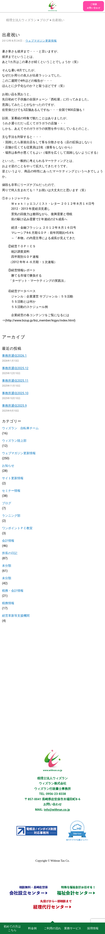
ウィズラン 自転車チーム (20, 428)
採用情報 (92, 928)
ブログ (44, 20)
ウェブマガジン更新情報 (41, 40)
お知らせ (8, 466)
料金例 (32, 928)
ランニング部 (11, 516)
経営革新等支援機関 (16, 615)
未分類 (6, 565)
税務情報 (8, 603)
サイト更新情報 (12, 478)
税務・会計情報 (12, 590)
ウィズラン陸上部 (14, 441)
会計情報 (8, 540)
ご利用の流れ (52, 928)
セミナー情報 (11, 491)
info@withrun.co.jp (57, 809)
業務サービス (72, 928)
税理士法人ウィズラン (21, 20)
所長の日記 (9, 553)
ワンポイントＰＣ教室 (17, 528)
